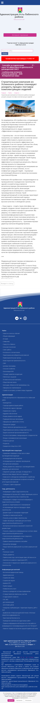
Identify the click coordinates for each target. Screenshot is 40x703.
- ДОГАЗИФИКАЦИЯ (8, 602)
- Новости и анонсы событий (10, 333)
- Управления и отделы (9, 411)
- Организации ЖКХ (8, 371)
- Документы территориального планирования (16, 505)
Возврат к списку (7, 284)
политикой (15, 698)
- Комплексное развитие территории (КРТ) (14, 560)
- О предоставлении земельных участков (14, 594)
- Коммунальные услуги (9, 589)
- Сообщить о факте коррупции (11, 484)
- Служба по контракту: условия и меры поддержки (17, 390)
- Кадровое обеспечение (9, 413)
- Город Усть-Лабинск (8, 344)
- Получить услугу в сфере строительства (14, 518)
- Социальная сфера (8, 578)
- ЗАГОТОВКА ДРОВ (8, 605)
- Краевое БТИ (6, 583)
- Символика (5, 341)
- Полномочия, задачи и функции (12, 408)
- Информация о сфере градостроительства (15, 492)
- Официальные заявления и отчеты (13, 422)
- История (5, 339)
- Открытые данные (8, 441)
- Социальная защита (8, 580)
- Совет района (6, 350)
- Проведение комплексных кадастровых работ (16, 621)
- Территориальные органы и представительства (17, 430)
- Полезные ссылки (8, 552)
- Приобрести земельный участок (12, 515)
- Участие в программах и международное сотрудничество (19, 435)
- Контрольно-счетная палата (11, 352)
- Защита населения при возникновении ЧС (15, 432)
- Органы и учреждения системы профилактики (16, 591)
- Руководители (6, 403)
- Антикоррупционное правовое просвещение (16, 461)
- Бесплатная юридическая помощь (12, 572)
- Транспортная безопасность (11, 618)
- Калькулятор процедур (9, 544)
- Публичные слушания (9, 377)
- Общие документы (8, 554)
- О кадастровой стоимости (10, 597)
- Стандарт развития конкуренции (12, 374)
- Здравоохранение (8, 575)
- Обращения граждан (8, 424)
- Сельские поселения (9, 347)
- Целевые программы (9, 366)
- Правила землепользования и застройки (14, 541)
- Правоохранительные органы (11, 358)
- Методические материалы (10, 464)
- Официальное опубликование (11, 388)
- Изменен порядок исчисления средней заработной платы (20, 628)
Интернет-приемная (20, 35)
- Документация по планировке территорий (15, 512)
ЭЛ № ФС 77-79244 (27, 657)
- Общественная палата (9, 382)
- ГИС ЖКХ (5, 599)
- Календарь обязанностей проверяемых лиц (15, 385)
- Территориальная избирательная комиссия (15, 355)
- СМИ (4, 363)
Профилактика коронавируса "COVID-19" (20, 59)
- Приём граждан (7, 586)
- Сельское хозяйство (8, 369)
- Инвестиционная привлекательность (13, 360)
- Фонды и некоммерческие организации (14, 438)
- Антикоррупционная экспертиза (12, 458)
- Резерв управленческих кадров (12, 416)
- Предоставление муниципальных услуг (14, 427)
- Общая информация (8, 336)
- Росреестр (5, 443)
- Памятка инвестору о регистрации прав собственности (19, 557)
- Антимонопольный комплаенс (11, 379)
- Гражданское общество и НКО (11, 446)
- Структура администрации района (12, 405)
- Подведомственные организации (12, 419)
